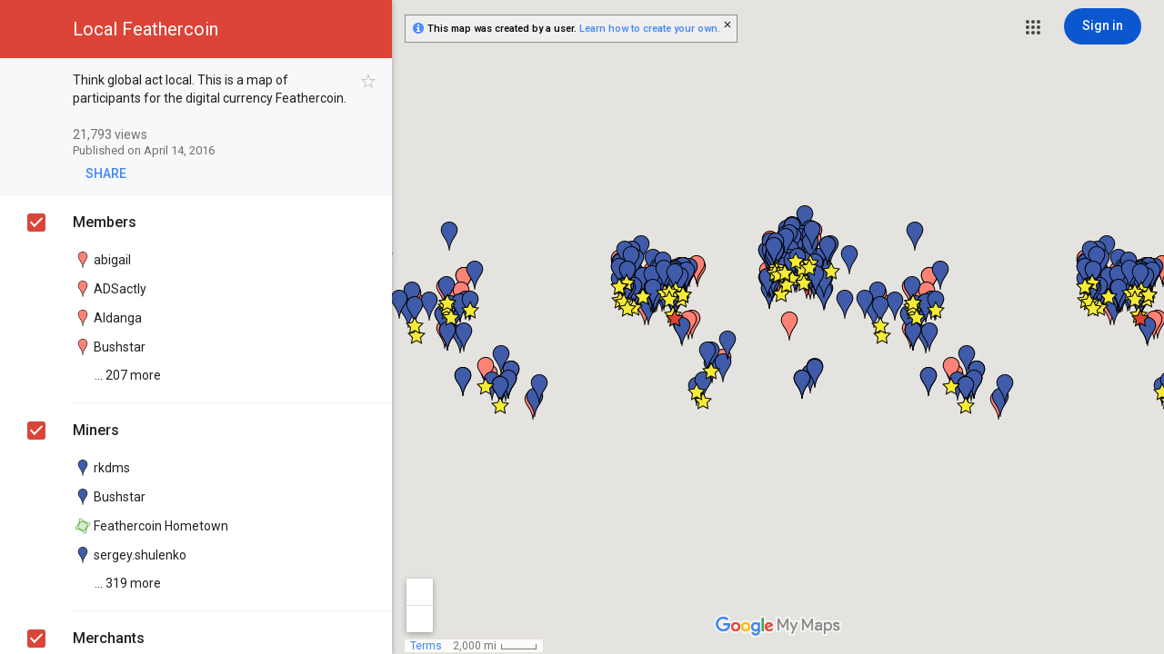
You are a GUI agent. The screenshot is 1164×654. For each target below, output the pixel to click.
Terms (426, 645)
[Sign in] (1102, 26)
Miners (96, 430)
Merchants (109, 638)
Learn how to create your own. (649, 29)
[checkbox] (368, 81)
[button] (1033, 27)
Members (104, 222)
